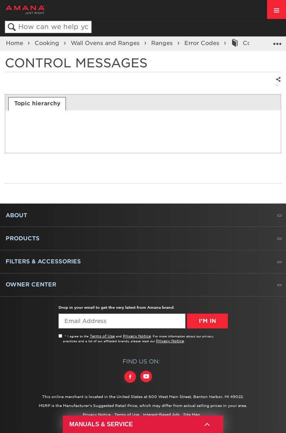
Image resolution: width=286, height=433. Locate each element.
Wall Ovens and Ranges (106, 43)
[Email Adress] (121, 321)
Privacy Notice (137, 336)
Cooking (48, 43)
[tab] (37, 103)
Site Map (191, 414)
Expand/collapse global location (277, 41)
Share (277, 84)
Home (15, 43)
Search (12, 27)
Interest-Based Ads (161, 414)
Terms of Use (102, 336)
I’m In (207, 321)
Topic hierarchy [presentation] (37, 103)
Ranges (163, 43)
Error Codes (202, 43)
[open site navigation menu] (276, 9)
